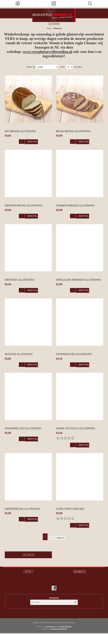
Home (49, 28)
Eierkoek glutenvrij (19, 279)
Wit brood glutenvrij (20, 131)
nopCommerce (50, 626)
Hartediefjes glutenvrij (22, 508)
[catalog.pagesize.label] (69, 67)
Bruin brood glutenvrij (73, 131)
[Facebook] (54, 588)
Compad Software (65, 626)
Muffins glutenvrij (18, 354)
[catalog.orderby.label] (47, 67)
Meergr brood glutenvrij (23, 205)
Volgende (60, 538)
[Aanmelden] (51, 602)
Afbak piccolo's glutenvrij (75, 428)
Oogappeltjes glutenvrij (23, 428)
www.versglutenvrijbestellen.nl (47, 52)
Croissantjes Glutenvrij (74, 354)
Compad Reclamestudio (58, 629)
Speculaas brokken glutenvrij (78, 279)
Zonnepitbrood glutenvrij (75, 205)
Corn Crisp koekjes (70, 508)
